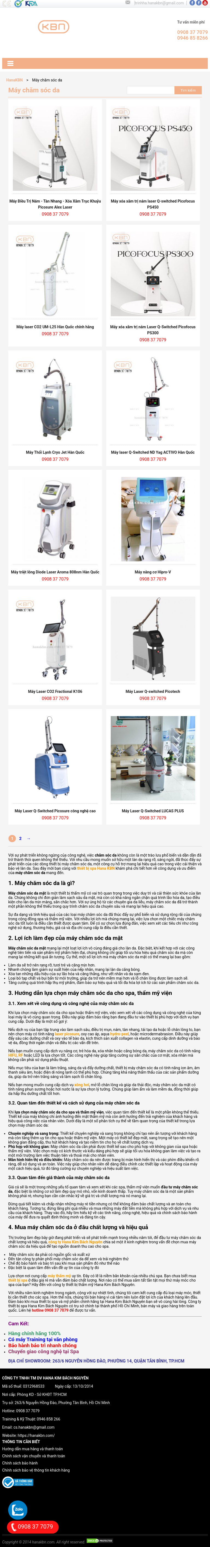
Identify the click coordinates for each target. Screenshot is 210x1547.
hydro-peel (119, 1034)
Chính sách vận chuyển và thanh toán (33, 1456)
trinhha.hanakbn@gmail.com (159, 3)
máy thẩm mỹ (59, 1276)
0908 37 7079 (28, 1411)
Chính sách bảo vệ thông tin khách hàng (36, 1470)
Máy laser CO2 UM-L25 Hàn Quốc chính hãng (55, 327)
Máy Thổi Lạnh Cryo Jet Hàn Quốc (55, 452)
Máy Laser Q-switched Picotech (153, 691)
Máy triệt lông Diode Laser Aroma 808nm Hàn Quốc (55, 572)
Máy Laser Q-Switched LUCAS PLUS (153, 811)
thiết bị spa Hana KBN (96, 868)
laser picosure (67, 1034)
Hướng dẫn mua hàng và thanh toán (32, 1449)
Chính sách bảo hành (20, 1463)
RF (20, 1055)
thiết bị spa (17, 1280)
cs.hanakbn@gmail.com (33, 1427)
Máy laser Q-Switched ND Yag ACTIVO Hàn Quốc (153, 452)
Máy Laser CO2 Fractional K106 (55, 691)
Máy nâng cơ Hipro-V (153, 572)
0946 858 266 (48, 1419)
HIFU (12, 1055)
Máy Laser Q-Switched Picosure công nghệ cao (55, 811)
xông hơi (81, 1085)
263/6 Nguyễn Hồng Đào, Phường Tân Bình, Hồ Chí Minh (62, 1402)
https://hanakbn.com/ (36, 1435)
